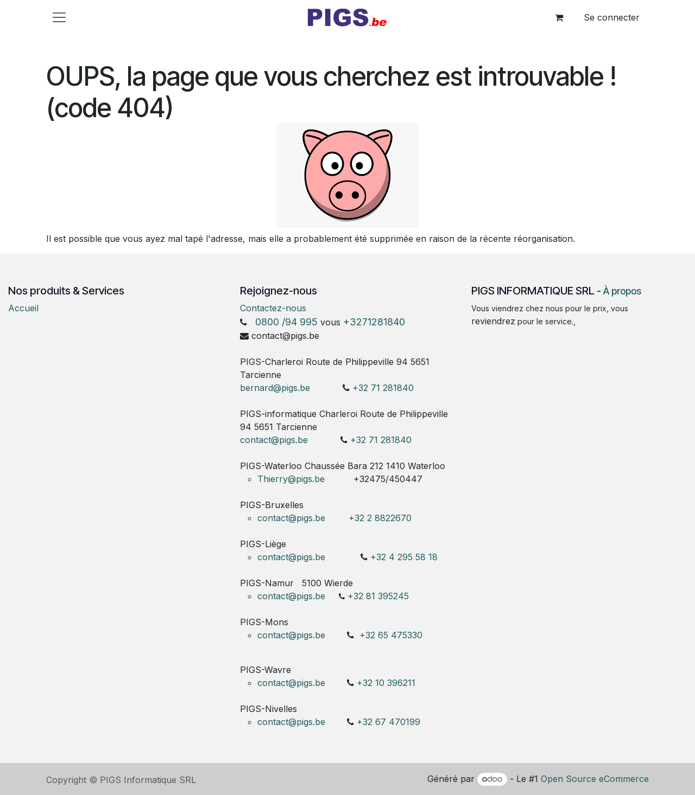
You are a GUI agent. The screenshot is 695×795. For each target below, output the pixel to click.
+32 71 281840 (383, 387)
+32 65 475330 (390, 635)
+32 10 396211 (386, 682)
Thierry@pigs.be (291, 478)
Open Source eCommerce (595, 778)
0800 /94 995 (286, 322)
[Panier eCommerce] (558, 17)
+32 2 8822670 (380, 517)
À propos (622, 291)
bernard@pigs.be (275, 387)
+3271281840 (374, 322)
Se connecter (612, 17)
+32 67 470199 (388, 721)
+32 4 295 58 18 (405, 557)
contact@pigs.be (274, 439)
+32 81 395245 (378, 596)
